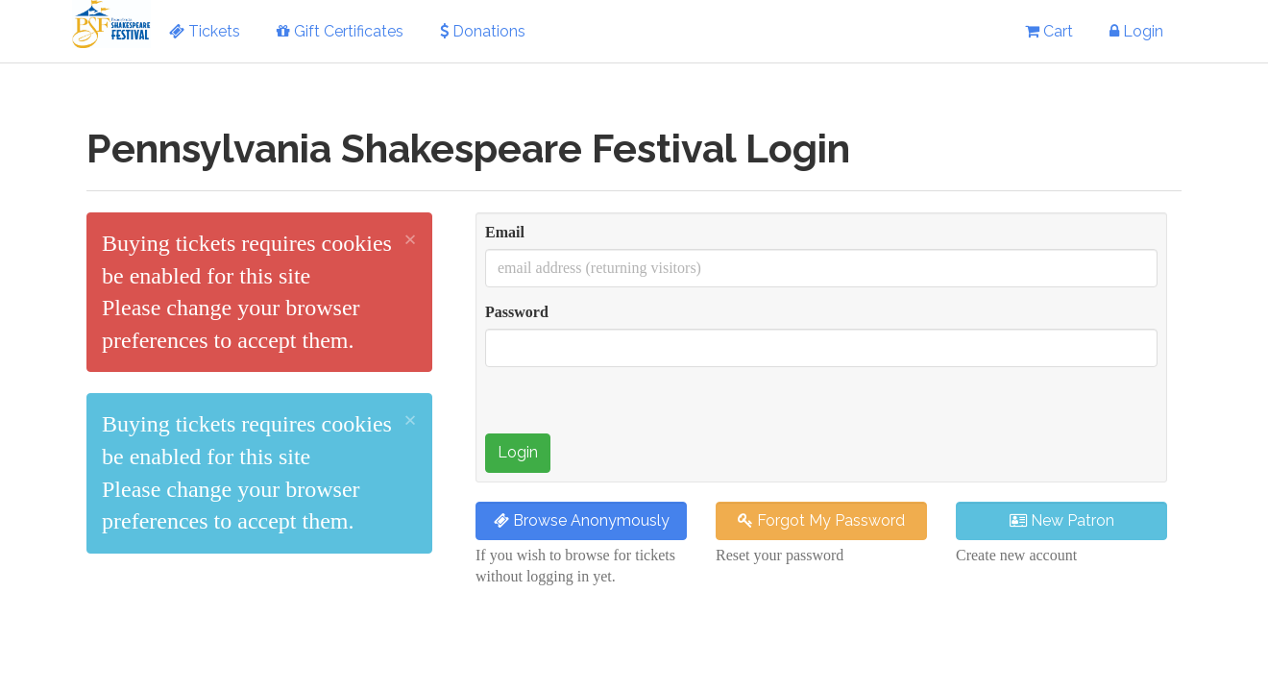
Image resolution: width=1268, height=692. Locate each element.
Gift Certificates (340, 31)
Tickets (204, 31)
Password (517, 312)
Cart (1049, 31)
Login (1136, 31)
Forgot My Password (821, 520)
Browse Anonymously (582, 520)
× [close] (410, 239)
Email (504, 232)
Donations (482, 31)
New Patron (1062, 520)
